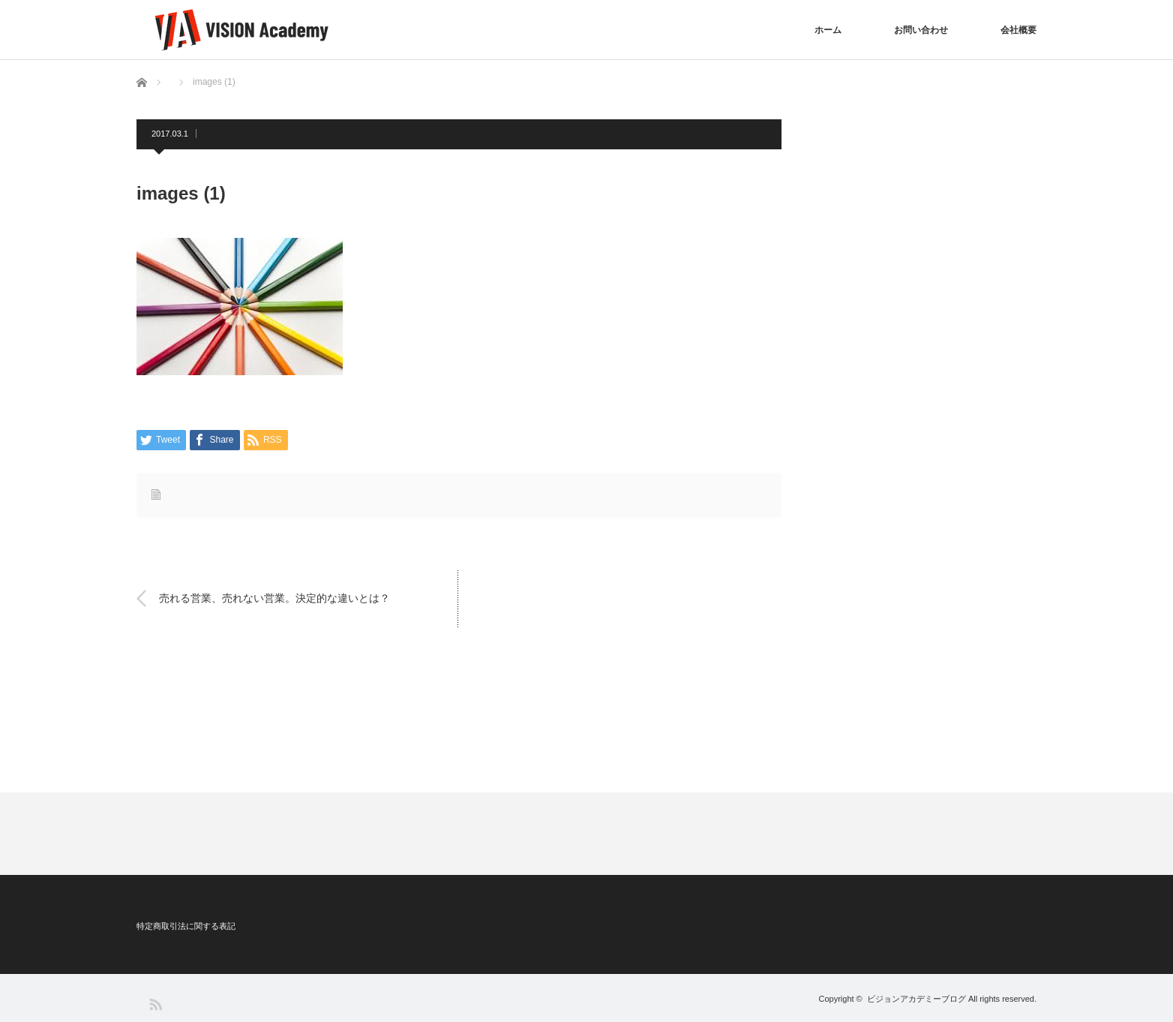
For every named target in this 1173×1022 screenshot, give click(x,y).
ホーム (828, 30)
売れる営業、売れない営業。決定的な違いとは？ (274, 598)
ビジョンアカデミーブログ (916, 998)
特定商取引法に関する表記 (186, 925)
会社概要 (1018, 30)
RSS (155, 1003)
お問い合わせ (921, 30)
